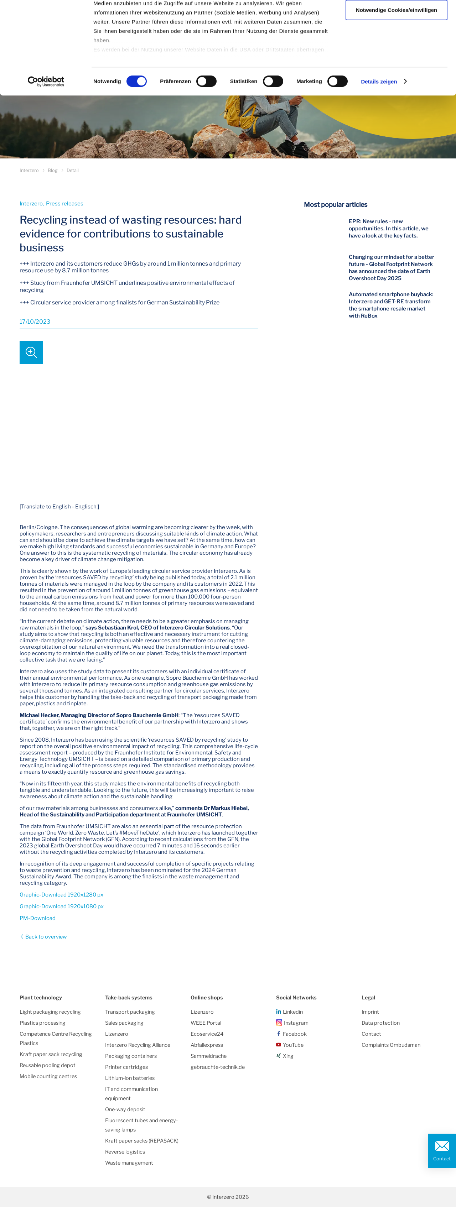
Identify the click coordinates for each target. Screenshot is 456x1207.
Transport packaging (130, 1012)
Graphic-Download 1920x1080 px (62, 906)
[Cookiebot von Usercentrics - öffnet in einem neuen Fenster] (46, 114)
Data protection (381, 1023)
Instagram (296, 1023)
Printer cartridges (126, 1067)
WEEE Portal (206, 1023)
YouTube (293, 1045)
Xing (288, 1056)
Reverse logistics (125, 1152)
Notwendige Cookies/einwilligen (396, 42)
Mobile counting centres (48, 1076)
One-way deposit (125, 1109)
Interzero (29, 170)
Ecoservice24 (207, 1034)
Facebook (295, 1034)
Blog (53, 170)
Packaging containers (131, 1056)
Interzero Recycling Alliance (137, 1045)
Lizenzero (116, 1034)
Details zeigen (379, 114)
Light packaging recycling (50, 1012)
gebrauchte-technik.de (218, 1067)
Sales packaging (124, 1023)
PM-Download (38, 918)
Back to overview (45, 937)
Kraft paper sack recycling (51, 1054)
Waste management (129, 1163)
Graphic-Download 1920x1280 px (61, 895)
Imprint (370, 1012)
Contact (442, 1158)
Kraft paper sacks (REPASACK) (141, 1141)
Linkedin (293, 1012)
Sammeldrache (209, 1056)
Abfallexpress (207, 1045)
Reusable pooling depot (48, 1065)
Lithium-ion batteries (130, 1078)
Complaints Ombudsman (391, 1045)
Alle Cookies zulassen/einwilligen (396, 19)
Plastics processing (43, 1023)
